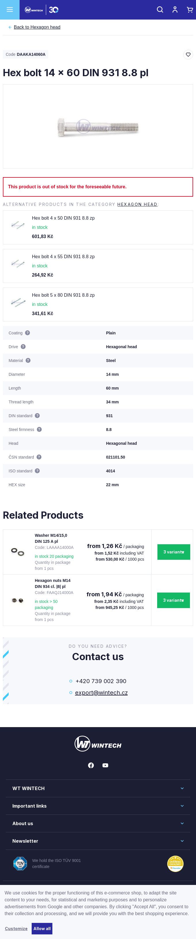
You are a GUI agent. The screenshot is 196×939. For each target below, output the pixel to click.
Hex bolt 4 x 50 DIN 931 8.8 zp (63, 218)
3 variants (173, 551)
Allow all (42, 928)
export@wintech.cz (101, 692)
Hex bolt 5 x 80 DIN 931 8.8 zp (63, 295)
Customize (16, 928)
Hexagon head (37, 27)
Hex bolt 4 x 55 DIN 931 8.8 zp (63, 256)
